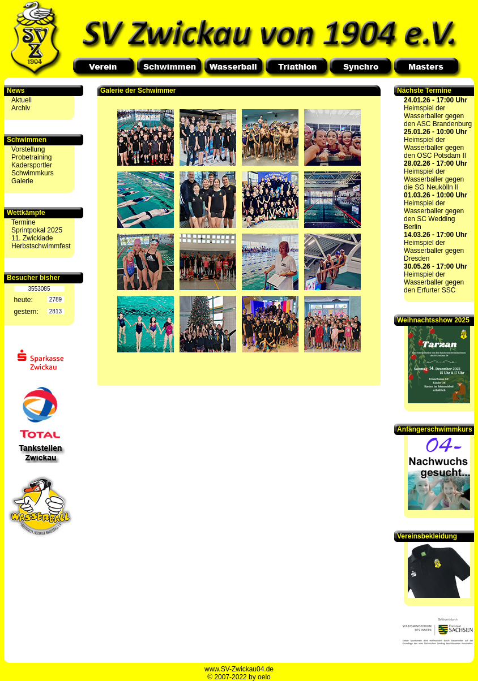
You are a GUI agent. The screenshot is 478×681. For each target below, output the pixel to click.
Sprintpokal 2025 (36, 230)
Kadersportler (31, 165)
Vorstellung (28, 149)
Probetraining (31, 157)
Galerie (22, 181)
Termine (23, 222)
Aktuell (21, 100)
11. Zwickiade (32, 238)
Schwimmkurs (32, 173)
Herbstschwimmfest (41, 246)
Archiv (20, 108)
